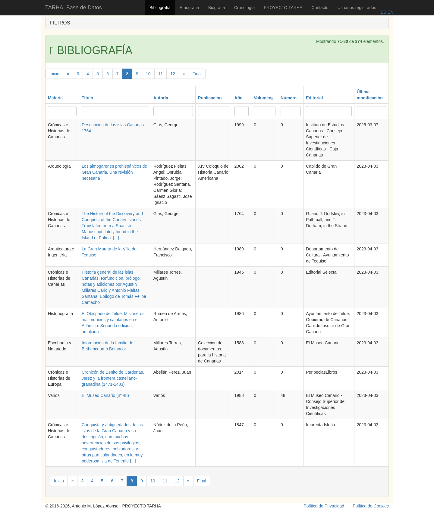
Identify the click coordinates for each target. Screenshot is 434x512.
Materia (55, 97)
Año (238, 97)
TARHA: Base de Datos (73, 8)
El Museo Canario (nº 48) (105, 395)
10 (148, 73)
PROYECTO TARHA (283, 7)
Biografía (216, 7)
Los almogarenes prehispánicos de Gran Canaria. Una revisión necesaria (114, 172)
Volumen (263, 97)
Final (197, 73)
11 (160, 73)
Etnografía (189, 7)
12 (172, 73)
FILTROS (60, 22)
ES (383, 12)
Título (87, 97)
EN (389, 12)
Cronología (244, 7)
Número (289, 97)
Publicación (210, 97)
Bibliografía (160, 7)
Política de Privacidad (324, 506)
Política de (371, 506)
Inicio (54, 73)
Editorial (314, 97)
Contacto (320, 7)
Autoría (160, 97)
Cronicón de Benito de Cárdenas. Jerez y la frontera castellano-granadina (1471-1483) (113, 378)
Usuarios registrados (357, 7)
